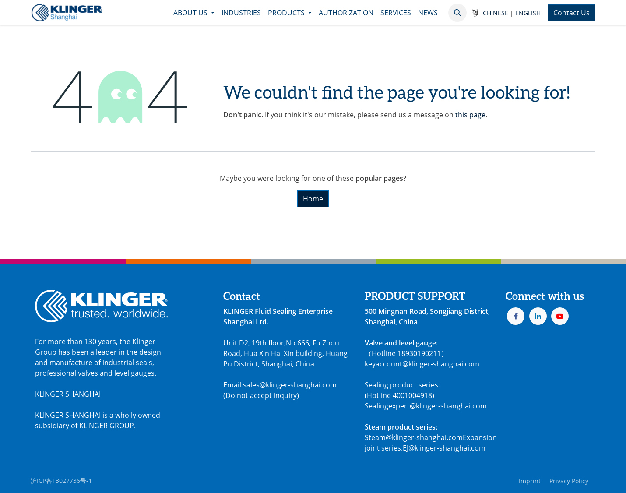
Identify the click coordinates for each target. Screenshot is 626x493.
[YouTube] (560, 316)
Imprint (530, 481)
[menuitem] (194, 12)
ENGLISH (528, 13)
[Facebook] (515, 316)
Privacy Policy (568, 481)
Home (313, 199)
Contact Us (571, 13)
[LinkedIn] (538, 316)
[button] (457, 13)
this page (470, 115)
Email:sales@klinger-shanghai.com (280, 385)
